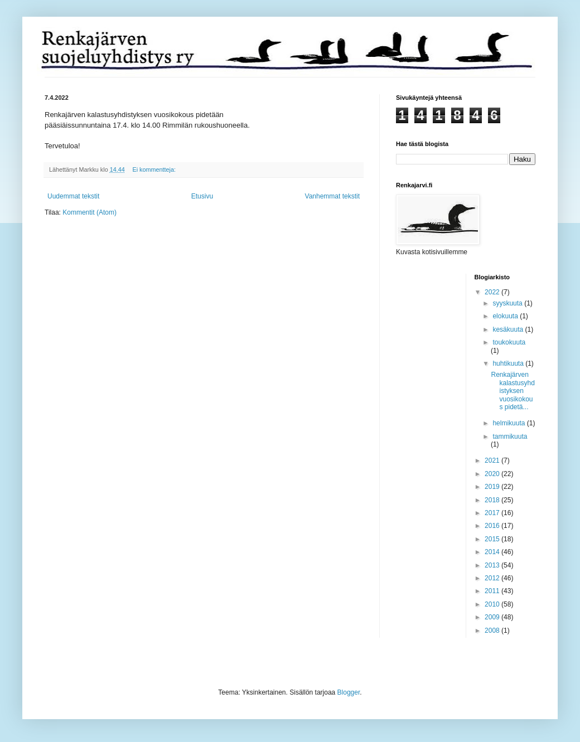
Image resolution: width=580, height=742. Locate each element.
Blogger (348, 692)
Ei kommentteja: (154, 169)
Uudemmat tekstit (73, 196)
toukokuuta (508, 342)
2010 (493, 604)
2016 (493, 526)
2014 (493, 552)
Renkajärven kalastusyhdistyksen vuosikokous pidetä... (512, 391)
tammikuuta (509, 436)
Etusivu (202, 196)
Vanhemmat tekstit (332, 196)
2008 (493, 630)
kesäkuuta (508, 329)
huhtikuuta (508, 363)
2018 (493, 500)
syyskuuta (508, 303)
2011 (493, 591)
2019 (493, 487)
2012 (493, 578)
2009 (493, 617)
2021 (493, 460)
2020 (493, 474)
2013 (493, 565)
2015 (493, 539)
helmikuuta (509, 423)
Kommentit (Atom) (89, 212)
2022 (493, 292)
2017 (493, 513)
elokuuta (506, 316)
